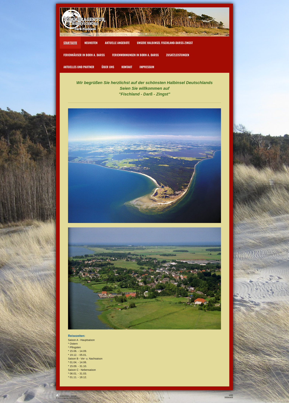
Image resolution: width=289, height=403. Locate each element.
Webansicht (228, 397)
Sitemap (73, 396)
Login (231, 395)
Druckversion (63, 396)
